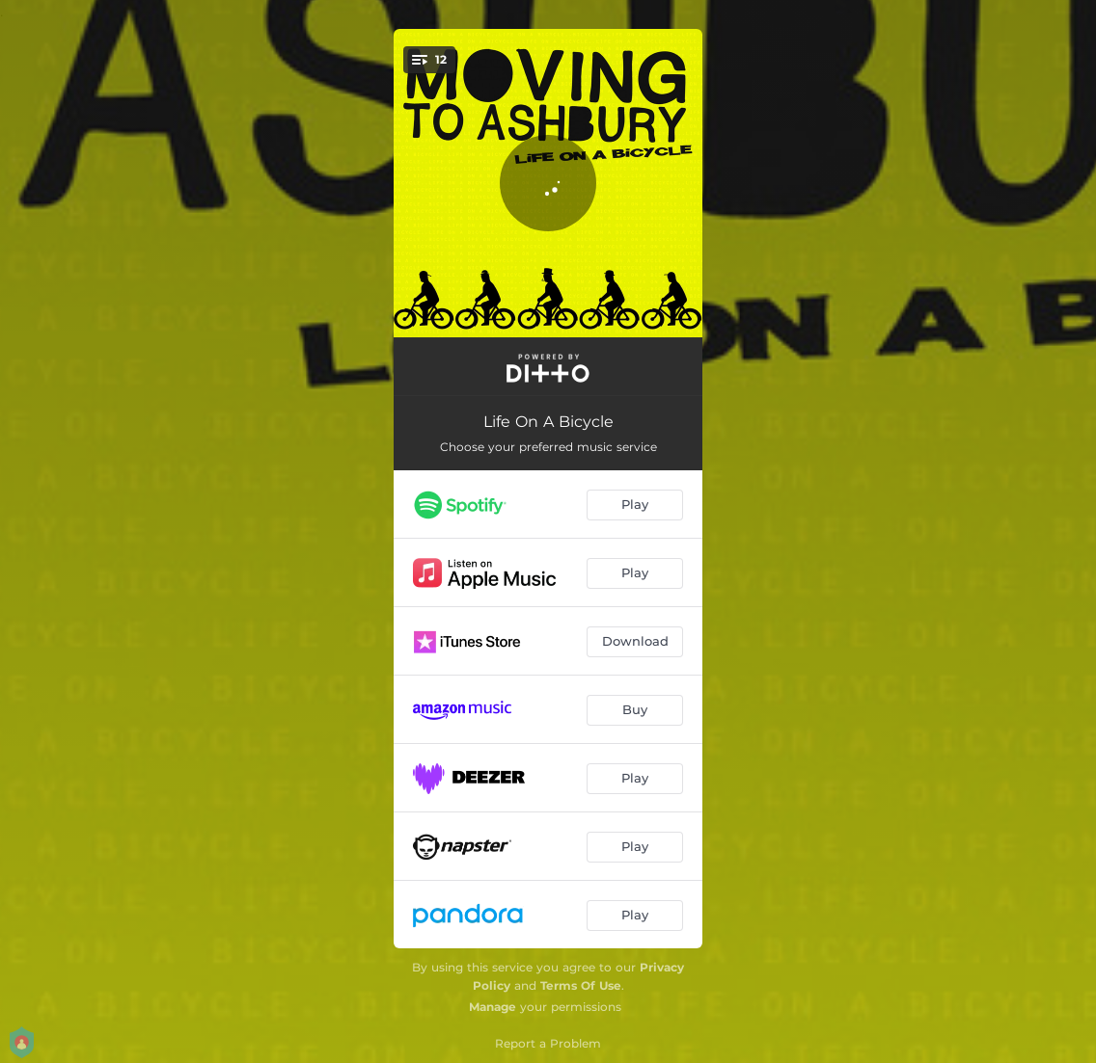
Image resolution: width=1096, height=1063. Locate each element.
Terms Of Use (580, 985)
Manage (492, 1006)
